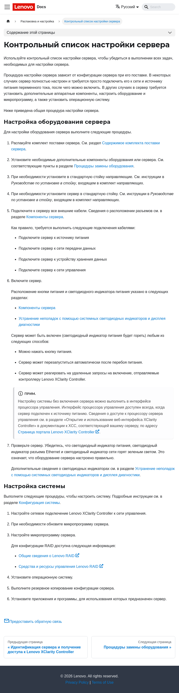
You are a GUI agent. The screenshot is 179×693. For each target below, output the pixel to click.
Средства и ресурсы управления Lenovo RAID (61, 567)
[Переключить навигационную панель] (7, 6)
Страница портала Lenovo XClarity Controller (58, 432)
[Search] (158, 7)
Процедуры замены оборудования (104, 166)
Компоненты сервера (44, 217)
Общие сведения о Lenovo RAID (49, 556)
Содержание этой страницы (31, 32)
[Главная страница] (8, 21)
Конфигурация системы (39, 503)
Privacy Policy (77, 682)
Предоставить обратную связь (33, 622)
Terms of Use (103, 682)
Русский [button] (125, 7)
